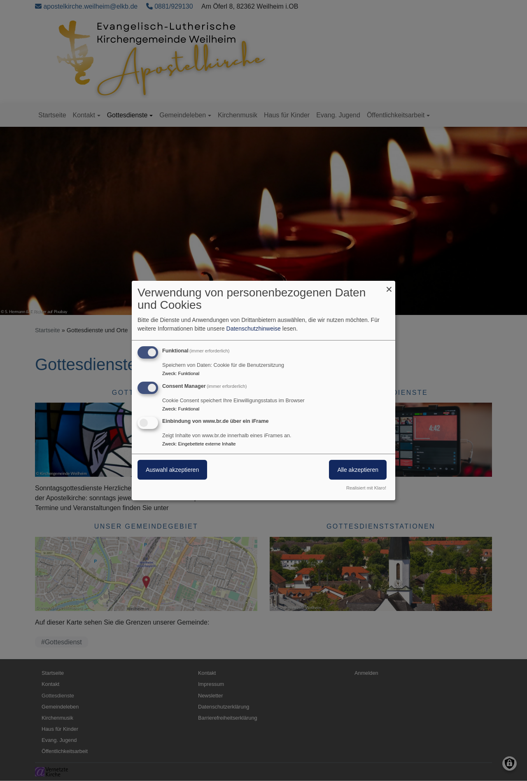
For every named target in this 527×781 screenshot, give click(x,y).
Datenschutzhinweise (253, 328)
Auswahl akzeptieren (172, 470)
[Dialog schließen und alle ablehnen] (389, 286)
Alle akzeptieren (357, 470)
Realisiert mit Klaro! (366, 487)
